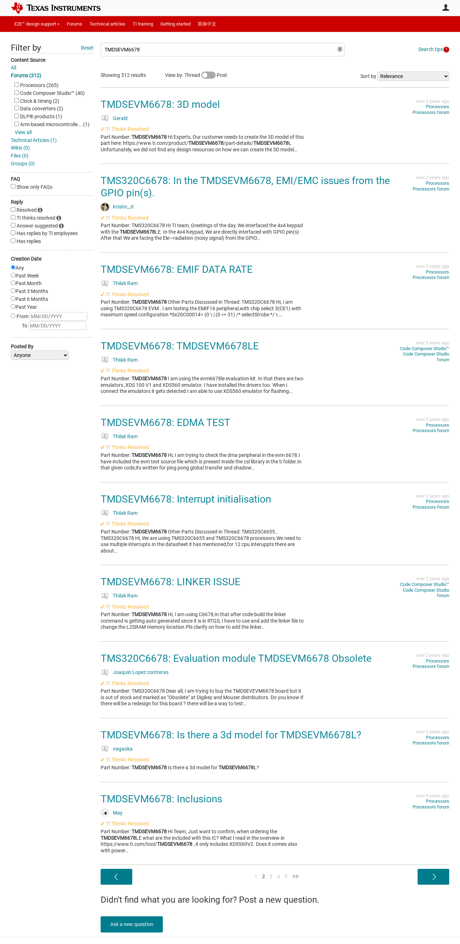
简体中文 (207, 24)
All (13, 67)
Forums (74, 24)
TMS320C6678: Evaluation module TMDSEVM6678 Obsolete (236, 658)
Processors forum (431, 112)
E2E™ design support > (37, 24)
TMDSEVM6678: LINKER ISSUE (170, 582)
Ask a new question (133, 924)
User (445, 7)
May (118, 813)
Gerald (120, 118)
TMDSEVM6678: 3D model (160, 104)
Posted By (22, 346)
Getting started (175, 24)
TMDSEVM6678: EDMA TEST (165, 423)
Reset (87, 48)
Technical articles (107, 24)
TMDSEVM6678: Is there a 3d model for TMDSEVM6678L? (231, 735)
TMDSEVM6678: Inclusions (161, 799)
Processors (437, 106)
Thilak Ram (125, 283)
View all (23, 132)
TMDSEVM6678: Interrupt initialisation (186, 499)
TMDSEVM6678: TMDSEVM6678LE (180, 346)
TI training (143, 24)
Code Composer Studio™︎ (424, 348)
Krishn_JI (123, 207)
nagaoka (123, 749)
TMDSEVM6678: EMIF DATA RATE (177, 269)
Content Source (28, 60)
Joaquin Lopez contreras (141, 672)
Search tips (430, 49)
